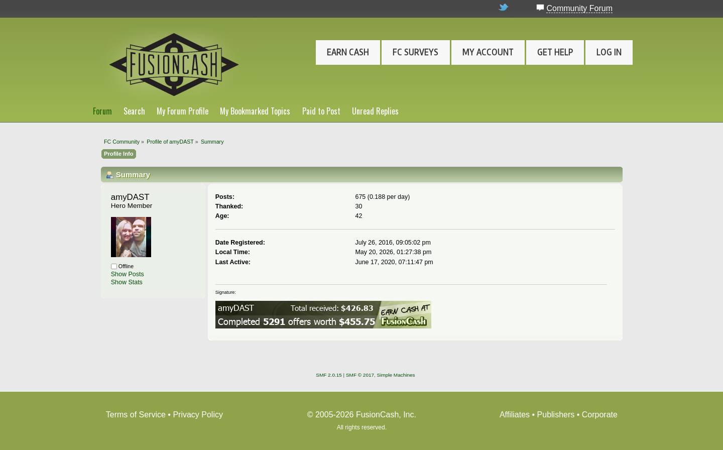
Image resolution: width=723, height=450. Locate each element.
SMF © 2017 (360, 375)
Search (134, 111)
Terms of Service (136, 414)
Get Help (555, 52)
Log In (609, 52)
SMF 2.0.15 (329, 375)
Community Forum (579, 8)
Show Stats (127, 282)
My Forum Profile (182, 111)
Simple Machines (396, 375)
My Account (488, 52)
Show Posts (127, 274)
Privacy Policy (198, 414)
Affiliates (515, 414)
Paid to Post (321, 111)
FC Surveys (415, 52)
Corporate (600, 414)
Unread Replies (375, 111)
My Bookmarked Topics (255, 111)
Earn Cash (348, 52)
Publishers (556, 414)
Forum (102, 111)
